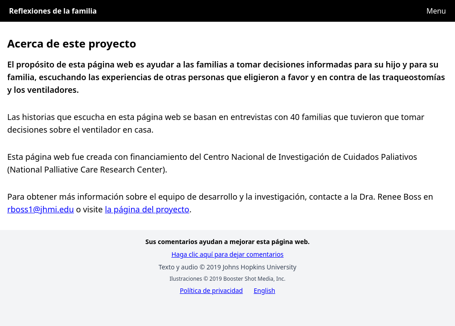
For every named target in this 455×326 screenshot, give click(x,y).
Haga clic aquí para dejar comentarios (227, 254)
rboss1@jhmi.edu (40, 209)
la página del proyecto (147, 209)
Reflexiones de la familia (53, 11)
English (264, 290)
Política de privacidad (211, 290)
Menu (436, 11)
